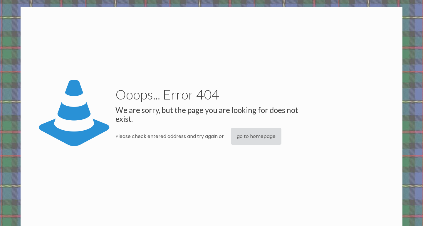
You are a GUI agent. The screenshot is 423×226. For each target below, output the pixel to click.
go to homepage (256, 136)
